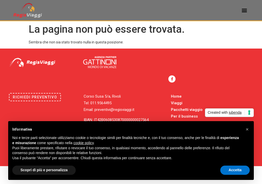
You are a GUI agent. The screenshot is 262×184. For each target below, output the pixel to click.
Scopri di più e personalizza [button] (44, 170)
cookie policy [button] (83, 143)
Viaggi (176, 103)
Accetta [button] (235, 170)
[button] (244, 10)
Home (176, 96)
